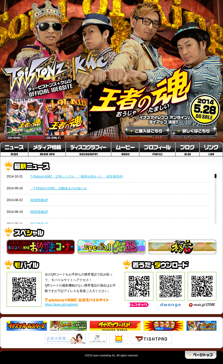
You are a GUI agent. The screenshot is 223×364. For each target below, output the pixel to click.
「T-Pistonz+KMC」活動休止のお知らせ (58, 188)
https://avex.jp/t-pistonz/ (61, 304)
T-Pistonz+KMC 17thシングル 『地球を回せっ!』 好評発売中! (76, 176)
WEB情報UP (39, 200)
